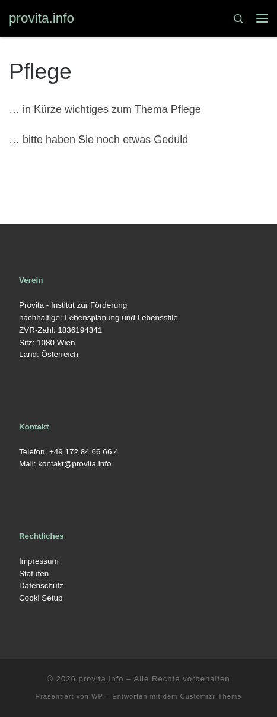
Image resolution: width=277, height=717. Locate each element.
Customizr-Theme (211, 696)
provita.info (100, 678)
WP (97, 696)
